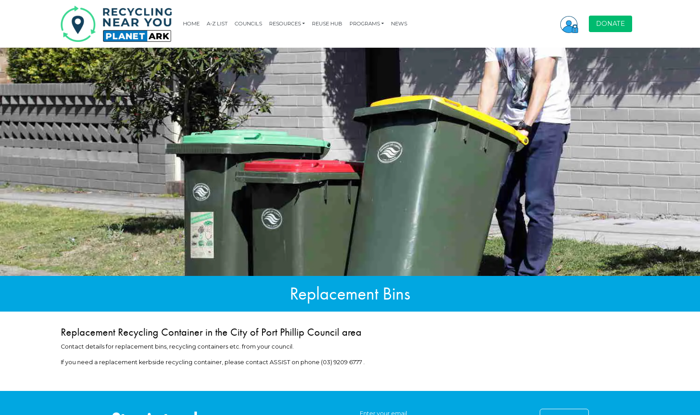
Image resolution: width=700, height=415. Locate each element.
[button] (569, 23)
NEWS (399, 24)
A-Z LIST (217, 24)
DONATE (610, 24)
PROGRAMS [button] (365, 24)
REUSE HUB (327, 24)
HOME (191, 24)
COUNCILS (248, 24)
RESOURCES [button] (285, 24)
